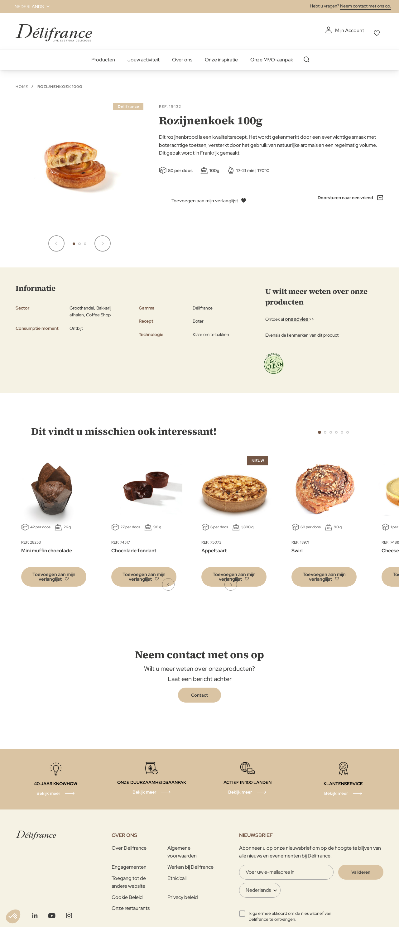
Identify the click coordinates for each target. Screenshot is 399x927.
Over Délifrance (129, 844)
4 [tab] (336, 429)
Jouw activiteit (143, 56)
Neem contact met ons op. (365, 6)
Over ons (182, 56)
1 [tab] (319, 429)
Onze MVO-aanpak (271, 56)
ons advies (295, 316)
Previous (305, 428)
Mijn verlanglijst (366, 30)
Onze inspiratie (221, 56)
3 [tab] (330, 429)
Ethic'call (176, 875)
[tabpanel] (143, 519)
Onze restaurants (131, 904)
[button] (28, 6)
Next (361, 428)
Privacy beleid (182, 894)
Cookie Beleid (127, 894)
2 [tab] (325, 429)
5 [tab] (342, 429)
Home (22, 83)
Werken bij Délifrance (190, 863)
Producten (103, 56)
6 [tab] (347, 429)
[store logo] (54, 29)
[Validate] (360, 868)
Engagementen (129, 863)
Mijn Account (313, 30)
